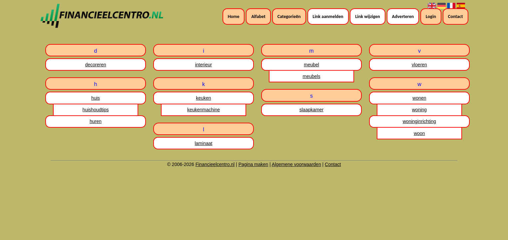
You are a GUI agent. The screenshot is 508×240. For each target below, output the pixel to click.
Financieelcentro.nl (215, 164)
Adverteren (403, 16)
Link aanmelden (328, 16)
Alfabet (258, 16)
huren (96, 121)
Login (431, 16)
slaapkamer (311, 109)
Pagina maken (253, 164)
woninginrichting (419, 121)
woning (419, 109)
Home (234, 16)
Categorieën (289, 16)
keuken (203, 98)
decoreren (95, 64)
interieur (203, 64)
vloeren (419, 64)
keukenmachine (203, 109)
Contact (455, 16)
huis (95, 98)
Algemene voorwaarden (296, 164)
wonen (419, 98)
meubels (311, 76)
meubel (311, 64)
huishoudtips (96, 109)
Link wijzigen (367, 16)
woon (419, 133)
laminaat (203, 143)
